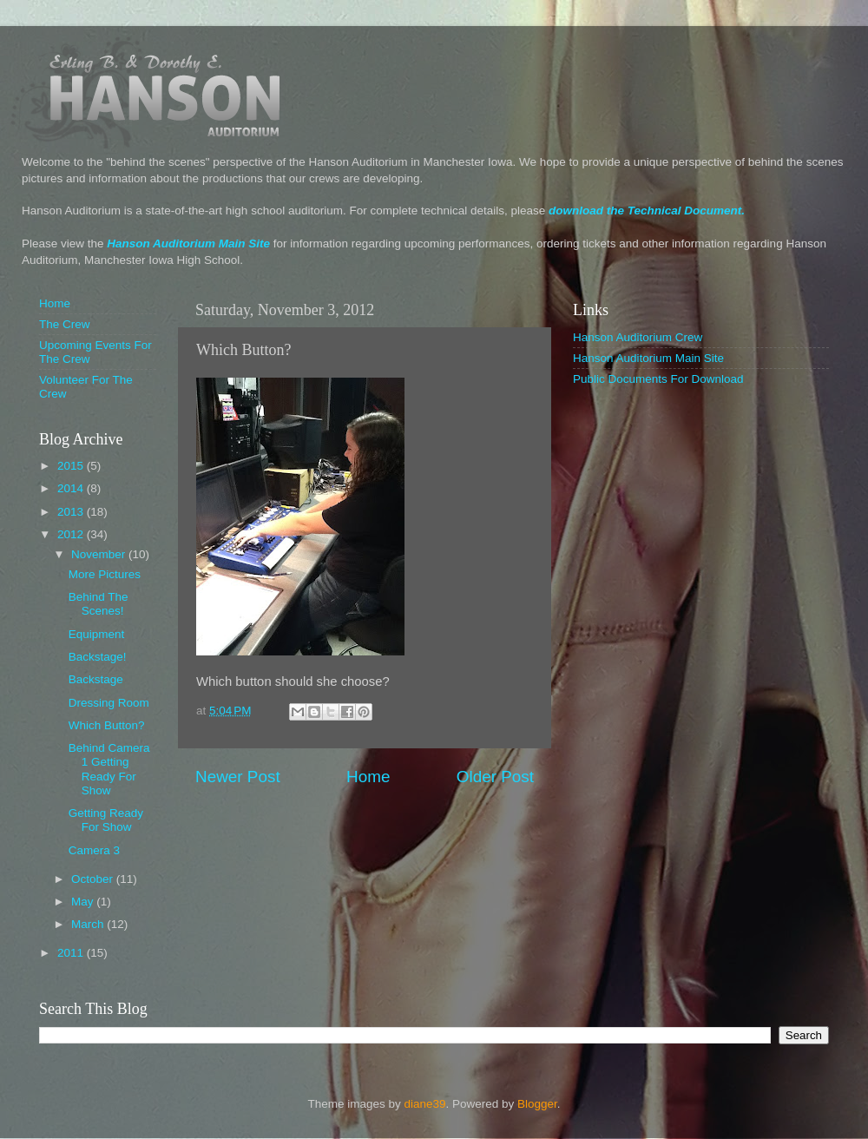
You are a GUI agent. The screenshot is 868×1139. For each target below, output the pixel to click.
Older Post (495, 776)
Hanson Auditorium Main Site (188, 243)
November (99, 554)
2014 (72, 488)
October (93, 879)
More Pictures (105, 574)
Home (368, 776)
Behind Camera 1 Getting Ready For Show (109, 769)
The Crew (64, 324)
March (89, 924)
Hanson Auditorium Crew (637, 337)
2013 (72, 511)
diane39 (424, 1103)
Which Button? (107, 725)
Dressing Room (109, 702)
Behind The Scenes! (98, 603)
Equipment (97, 634)
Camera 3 (94, 850)
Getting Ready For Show (106, 820)
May (83, 901)
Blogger (537, 1103)
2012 (72, 534)
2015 (72, 465)
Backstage (96, 679)
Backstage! (98, 656)
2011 (72, 952)
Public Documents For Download (658, 378)
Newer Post (237, 776)
